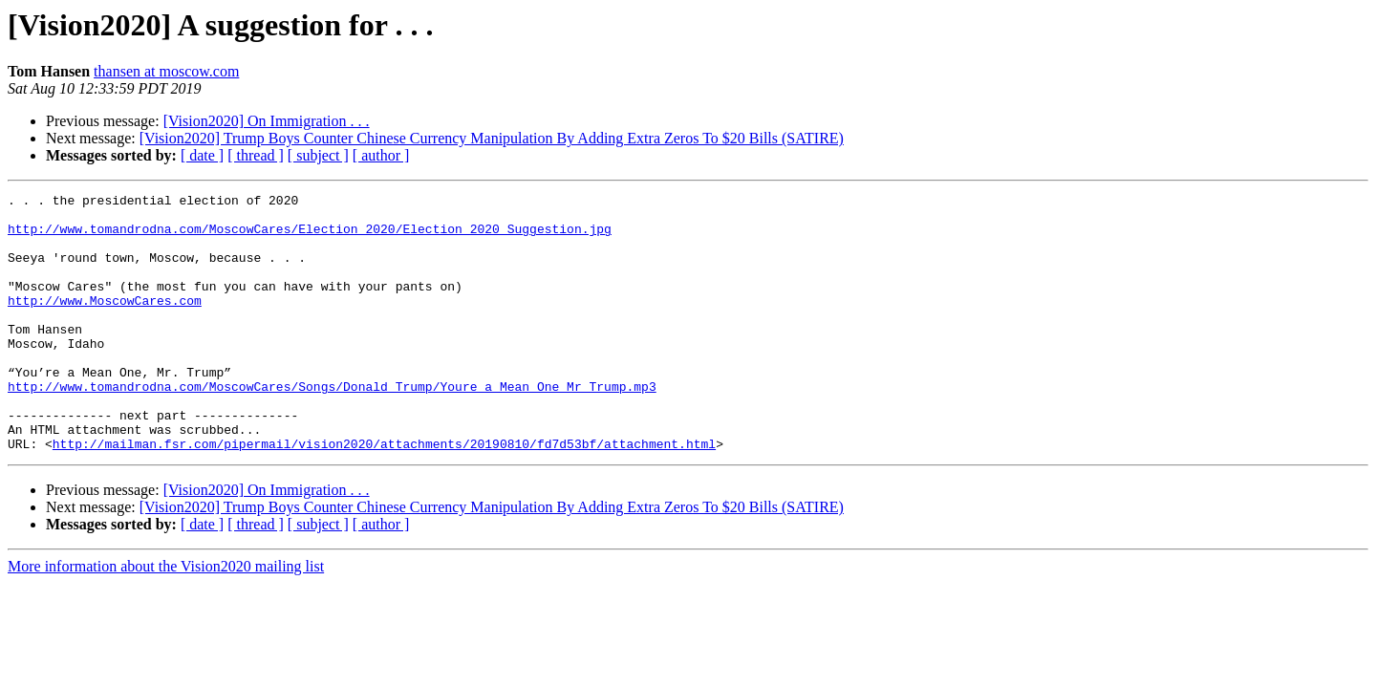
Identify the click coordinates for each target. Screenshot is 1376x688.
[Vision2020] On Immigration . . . (266, 121)
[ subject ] (318, 155)
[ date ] (202, 155)
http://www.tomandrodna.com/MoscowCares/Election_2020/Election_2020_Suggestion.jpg (310, 237)
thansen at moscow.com (166, 71)
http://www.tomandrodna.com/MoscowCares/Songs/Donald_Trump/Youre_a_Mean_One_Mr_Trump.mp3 (332, 426)
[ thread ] (255, 155)
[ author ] (381, 155)
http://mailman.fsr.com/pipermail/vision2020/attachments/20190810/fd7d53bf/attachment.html (384, 495)
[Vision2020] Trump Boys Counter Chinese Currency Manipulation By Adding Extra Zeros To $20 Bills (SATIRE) (492, 138)
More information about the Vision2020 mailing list (166, 618)
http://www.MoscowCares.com (105, 323)
